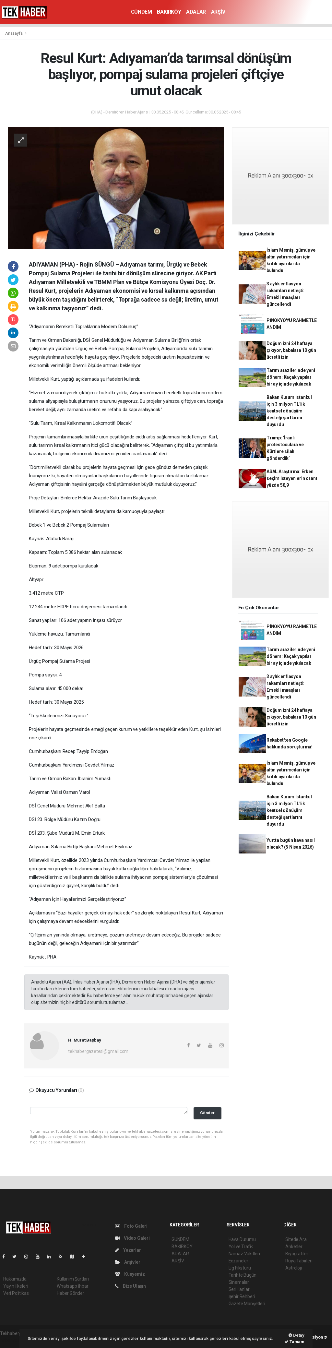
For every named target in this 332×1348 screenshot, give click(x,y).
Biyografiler (296, 1253)
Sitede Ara (295, 1239)
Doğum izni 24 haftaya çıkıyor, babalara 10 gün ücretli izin (291, 350)
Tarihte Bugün (243, 1275)
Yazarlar (128, 1250)
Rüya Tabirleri (298, 1260)
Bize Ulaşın (130, 1286)
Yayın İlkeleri (15, 1286)
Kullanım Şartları (73, 1279)
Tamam (294, 1341)
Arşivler (127, 1262)
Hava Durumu (242, 1239)
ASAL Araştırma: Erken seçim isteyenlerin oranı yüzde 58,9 (292, 478)
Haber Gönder (70, 1293)
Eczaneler (238, 1260)
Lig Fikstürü (240, 1267)
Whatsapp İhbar (72, 1286)
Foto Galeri (131, 1226)
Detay (296, 1335)
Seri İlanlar (239, 1289)
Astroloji (293, 1267)
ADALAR (196, 12)
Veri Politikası (16, 1293)
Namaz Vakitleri (244, 1253)
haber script (12, 1340)
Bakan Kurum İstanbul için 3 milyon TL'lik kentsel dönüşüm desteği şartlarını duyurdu (289, 411)
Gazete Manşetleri (247, 1303)
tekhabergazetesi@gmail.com (98, 1051)
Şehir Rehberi (242, 1296)
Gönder (207, 1112)
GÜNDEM (141, 12)
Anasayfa (14, 33)
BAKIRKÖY (169, 12)
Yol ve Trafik (241, 1246)
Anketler (293, 1246)
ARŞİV (218, 12)
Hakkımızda (15, 1279)
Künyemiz (130, 1274)
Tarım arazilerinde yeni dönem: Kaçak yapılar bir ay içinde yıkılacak (291, 377)
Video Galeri (132, 1238)
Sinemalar (239, 1282)
